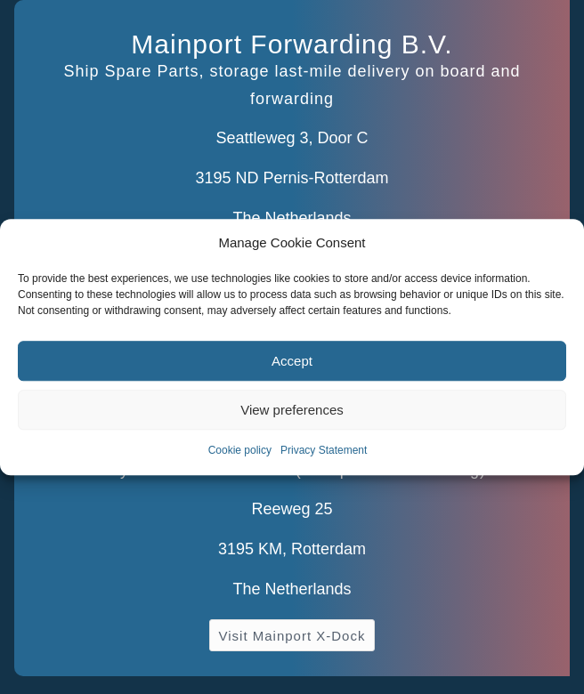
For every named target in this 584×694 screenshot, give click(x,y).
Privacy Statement (323, 451)
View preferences (292, 409)
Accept (292, 360)
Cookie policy (240, 451)
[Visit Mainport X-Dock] (292, 635)
